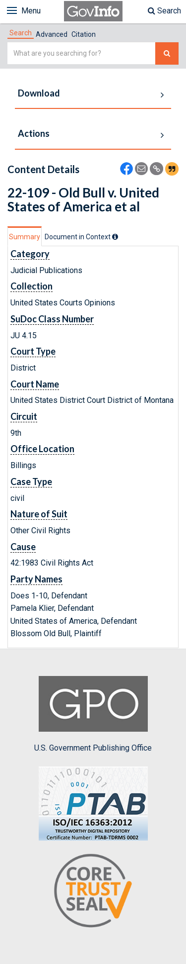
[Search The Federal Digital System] (167, 53)
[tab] (20, 33)
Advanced (51, 34)
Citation (83, 34)
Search (164, 10)
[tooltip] (115, 236)
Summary (24, 237)
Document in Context (81, 237)
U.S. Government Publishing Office (93, 714)
